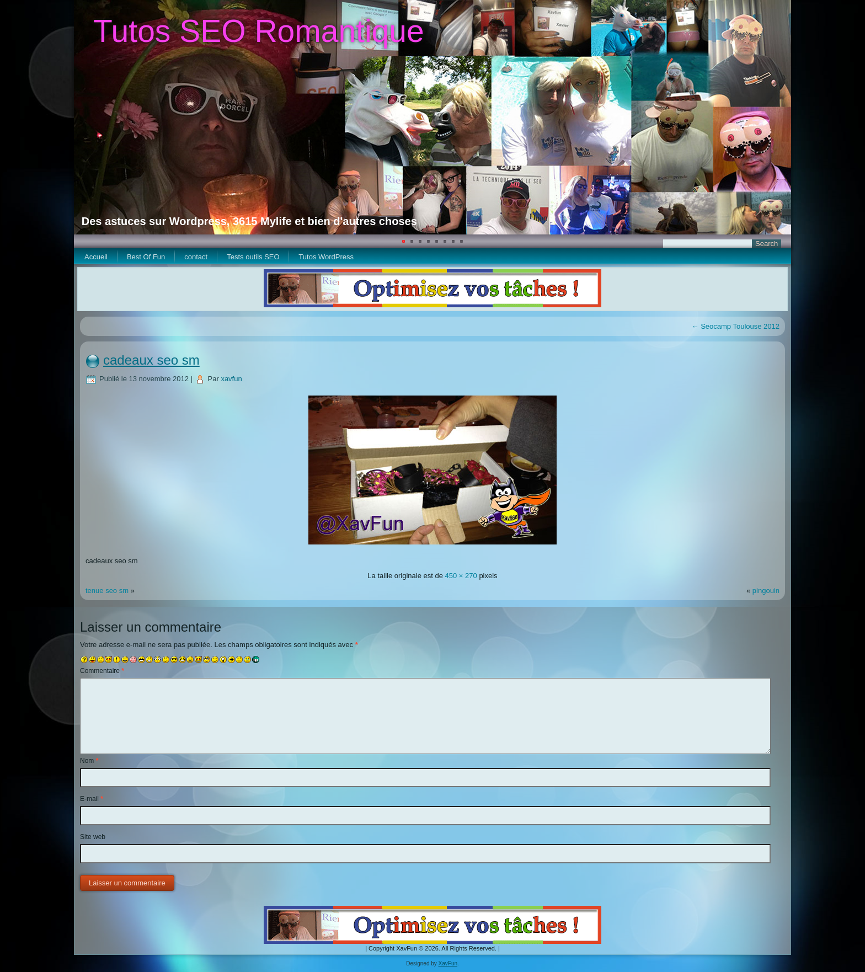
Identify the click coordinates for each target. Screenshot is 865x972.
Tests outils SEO (253, 257)
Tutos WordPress (326, 257)
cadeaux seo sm (151, 360)
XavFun (448, 963)
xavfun (231, 379)
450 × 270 (461, 576)
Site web (92, 837)
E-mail (91, 799)
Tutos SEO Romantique (258, 31)
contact (195, 257)
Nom (89, 761)
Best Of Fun (146, 257)
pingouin (765, 590)
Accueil (96, 257)
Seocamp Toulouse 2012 (735, 326)
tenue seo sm (107, 590)
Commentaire (102, 671)
